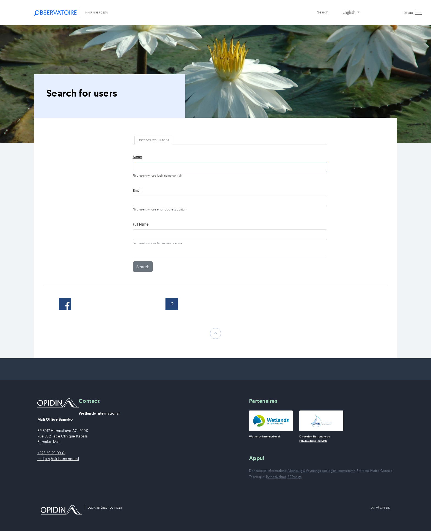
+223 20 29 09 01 (51, 453)
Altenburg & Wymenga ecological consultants (321, 471)
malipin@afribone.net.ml (58, 458)
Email (137, 190)
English (349, 12)
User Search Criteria (153, 140)
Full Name (140, 224)
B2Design (295, 477)
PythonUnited (276, 477)
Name (137, 157)
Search (322, 12)
